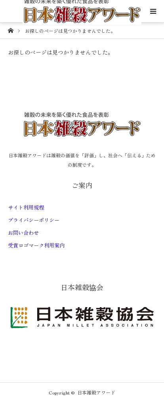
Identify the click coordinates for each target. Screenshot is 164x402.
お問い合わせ (23, 232)
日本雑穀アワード (96, 392)
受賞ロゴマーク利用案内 (36, 245)
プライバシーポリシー (33, 220)
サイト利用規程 (26, 207)
